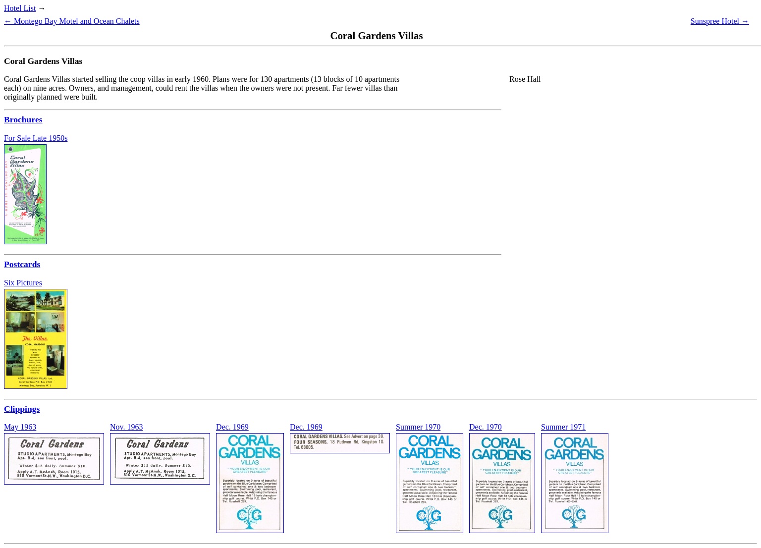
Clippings (22, 409)
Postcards (22, 264)
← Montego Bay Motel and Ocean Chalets (72, 21)
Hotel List (20, 8)
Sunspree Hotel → (720, 21)
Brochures (23, 119)
